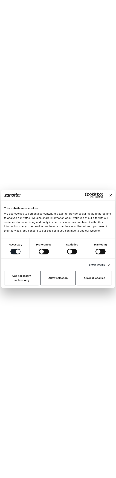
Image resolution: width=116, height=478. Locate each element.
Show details (97, 264)
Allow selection (58, 277)
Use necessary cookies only (21, 278)
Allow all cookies (94, 277)
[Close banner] (110, 195)
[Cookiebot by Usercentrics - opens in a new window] (87, 195)
